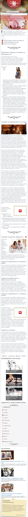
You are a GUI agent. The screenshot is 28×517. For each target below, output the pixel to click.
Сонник (4, 428)
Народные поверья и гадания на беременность (14, 40)
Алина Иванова (16, 28)
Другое (10, 14)
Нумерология (5, 431)
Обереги (4, 423)
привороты (22, 515)
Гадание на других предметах (10, 43)
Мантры (4, 439)
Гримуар (2, 14)
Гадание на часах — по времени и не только (12, 478)
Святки (2, 257)
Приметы (5, 418)
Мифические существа (7, 441)
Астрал (4, 436)
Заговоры (5, 412)
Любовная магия (6, 426)
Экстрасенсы (5, 434)
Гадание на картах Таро (6, 135)
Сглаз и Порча (6, 420)
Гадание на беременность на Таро (11, 42)
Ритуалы (4, 415)
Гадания (6, 14)
